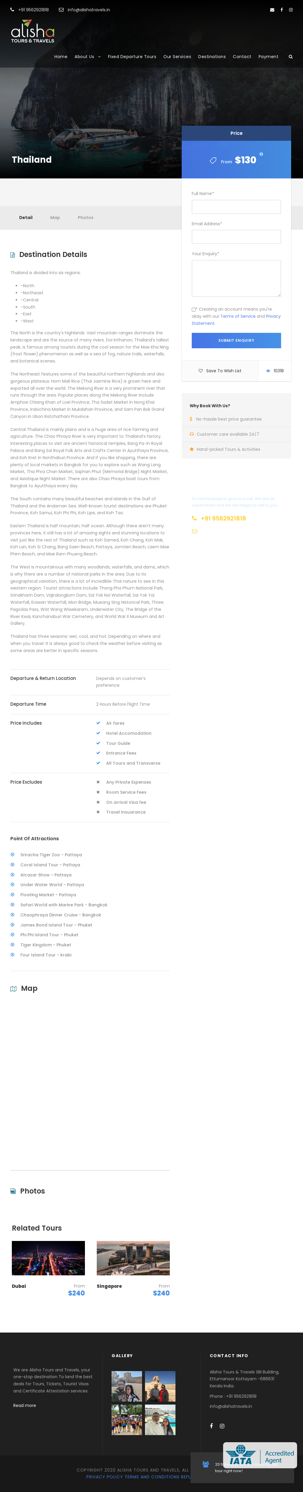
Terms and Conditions (152, 1477)
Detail (26, 218)
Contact (242, 57)
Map (55, 218)
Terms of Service (238, 316)
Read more (24, 1405)
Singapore (109, 1286)
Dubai (19, 1286)
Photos (86, 218)
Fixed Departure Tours (132, 57)
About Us (84, 57)
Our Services (177, 57)
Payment (269, 57)
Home (60, 57)
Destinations (212, 57)
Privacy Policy (104, 1477)
